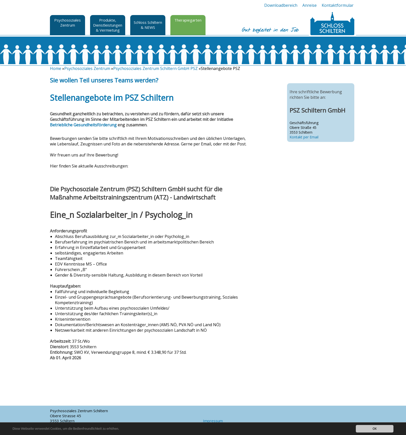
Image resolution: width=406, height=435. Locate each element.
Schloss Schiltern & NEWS (148, 25)
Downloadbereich (280, 5)
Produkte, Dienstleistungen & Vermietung (107, 25)
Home (55, 68)
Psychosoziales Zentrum (67, 23)
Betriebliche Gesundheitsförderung (83, 125)
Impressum (213, 420)
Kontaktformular (338, 5)
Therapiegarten (187, 20)
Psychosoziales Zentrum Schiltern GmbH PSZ (155, 68)
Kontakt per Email (304, 137)
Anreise (309, 5)
